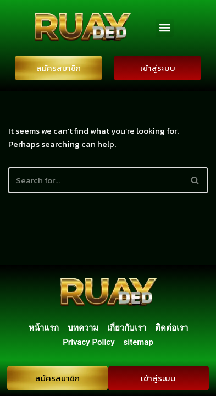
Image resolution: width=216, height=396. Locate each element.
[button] (165, 28)
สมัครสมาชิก (58, 68)
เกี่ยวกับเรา (126, 328)
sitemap (138, 342)
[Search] (95, 180)
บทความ (83, 328)
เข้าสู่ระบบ (157, 68)
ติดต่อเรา (171, 328)
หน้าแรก (44, 328)
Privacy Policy (88, 342)
